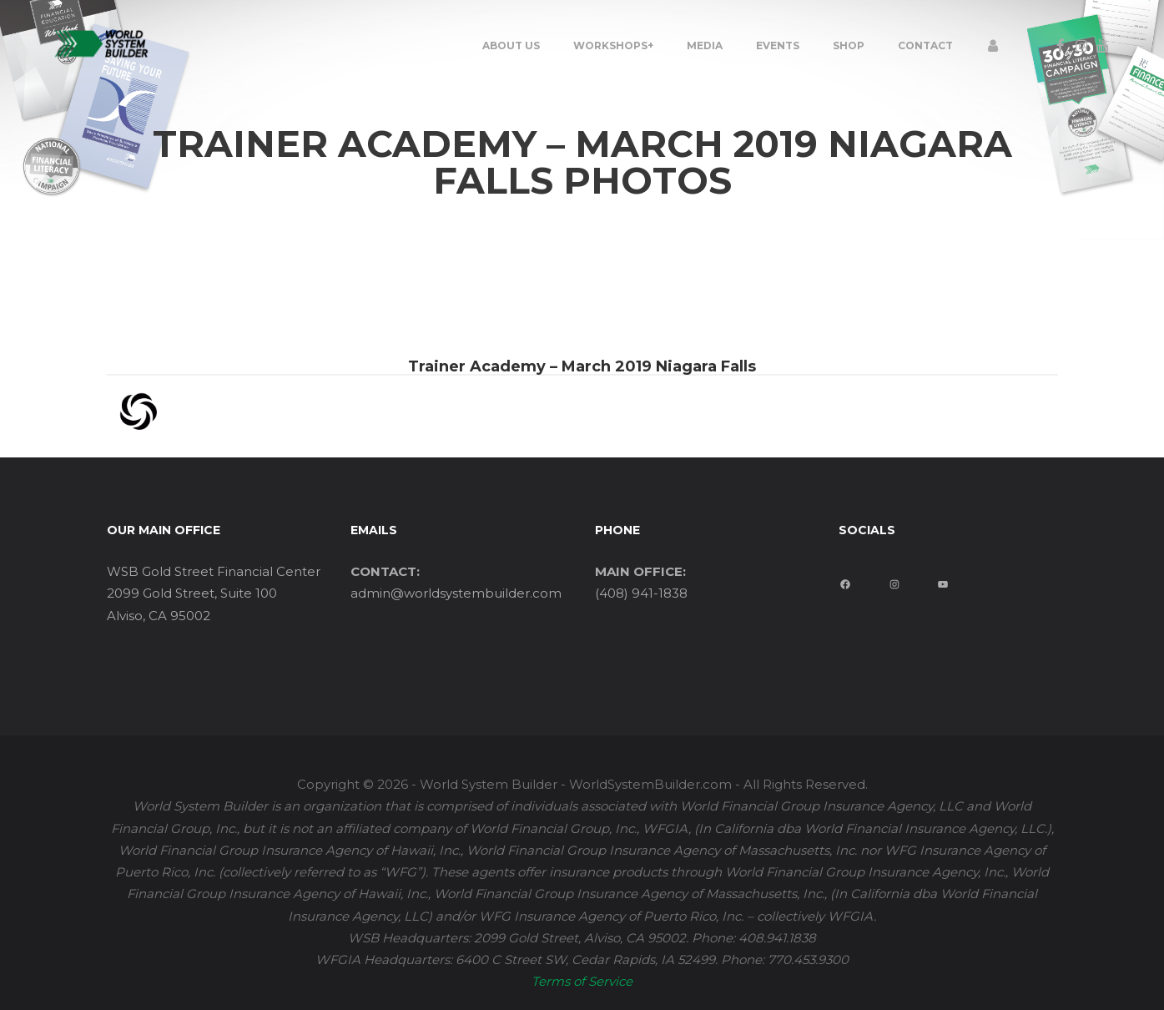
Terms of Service (582, 981)
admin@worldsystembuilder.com (456, 593)
